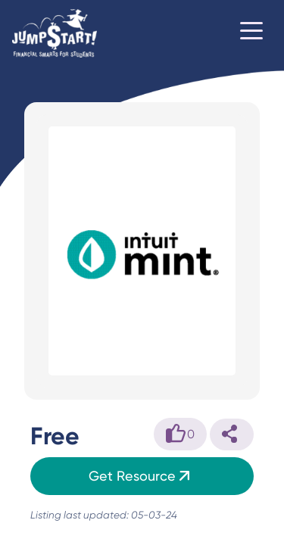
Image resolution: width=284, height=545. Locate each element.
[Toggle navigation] (251, 33)
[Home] (54, 33)
